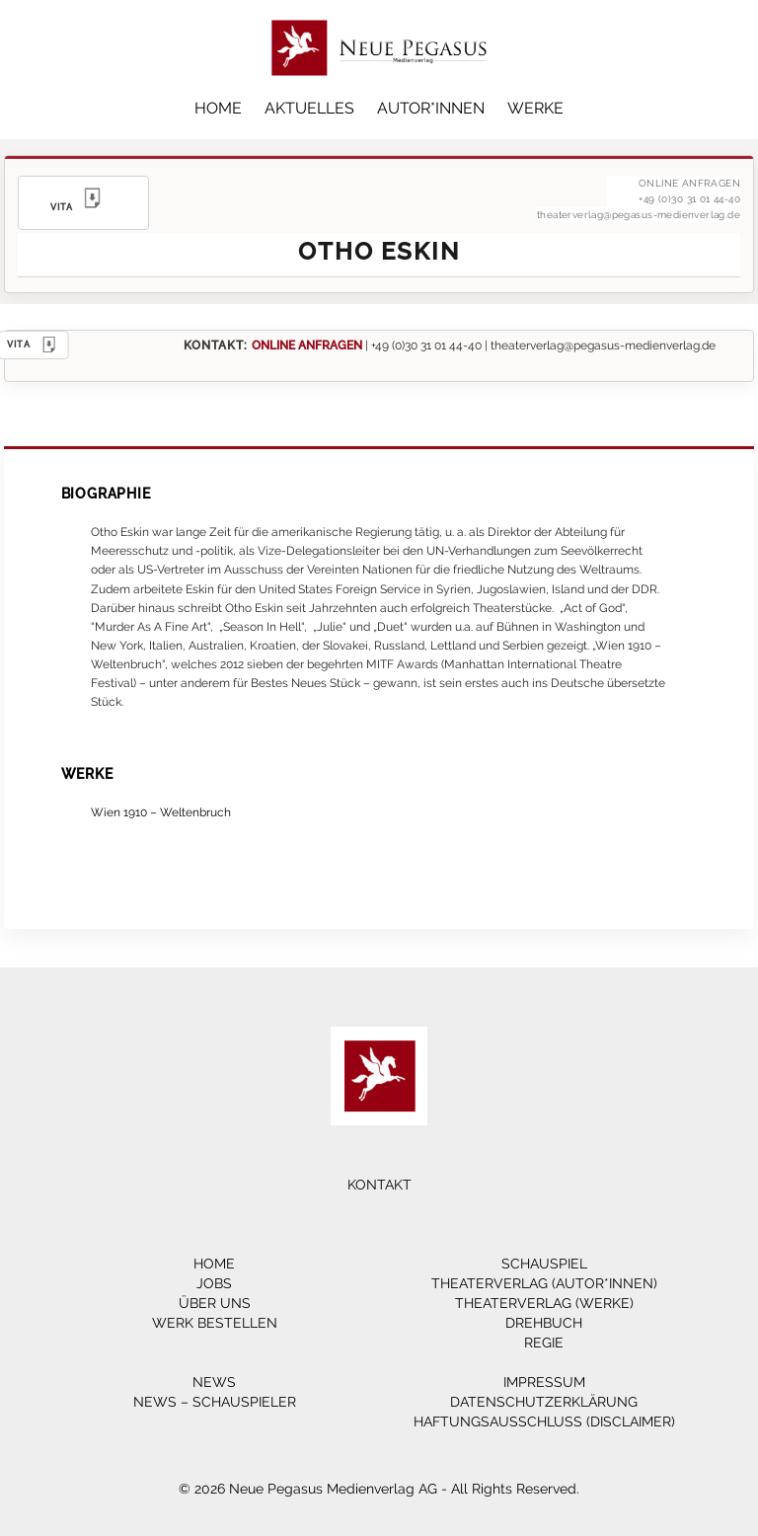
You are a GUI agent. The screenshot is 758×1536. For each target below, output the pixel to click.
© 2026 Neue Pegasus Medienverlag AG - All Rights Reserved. (379, 1489)
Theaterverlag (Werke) (544, 1303)
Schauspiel (544, 1263)
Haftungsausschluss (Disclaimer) (544, 1421)
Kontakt (379, 1184)
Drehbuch (543, 1323)
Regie (544, 1342)
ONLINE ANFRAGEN (307, 345)
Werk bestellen (214, 1323)
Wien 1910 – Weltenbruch (161, 812)
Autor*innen (431, 108)
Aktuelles (309, 108)
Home (218, 108)
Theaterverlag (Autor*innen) (544, 1283)
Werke (535, 108)
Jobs (214, 1283)
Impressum (544, 1382)
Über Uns (215, 1303)
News (214, 1382)
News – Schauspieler (214, 1402)
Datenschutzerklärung (544, 1402)
